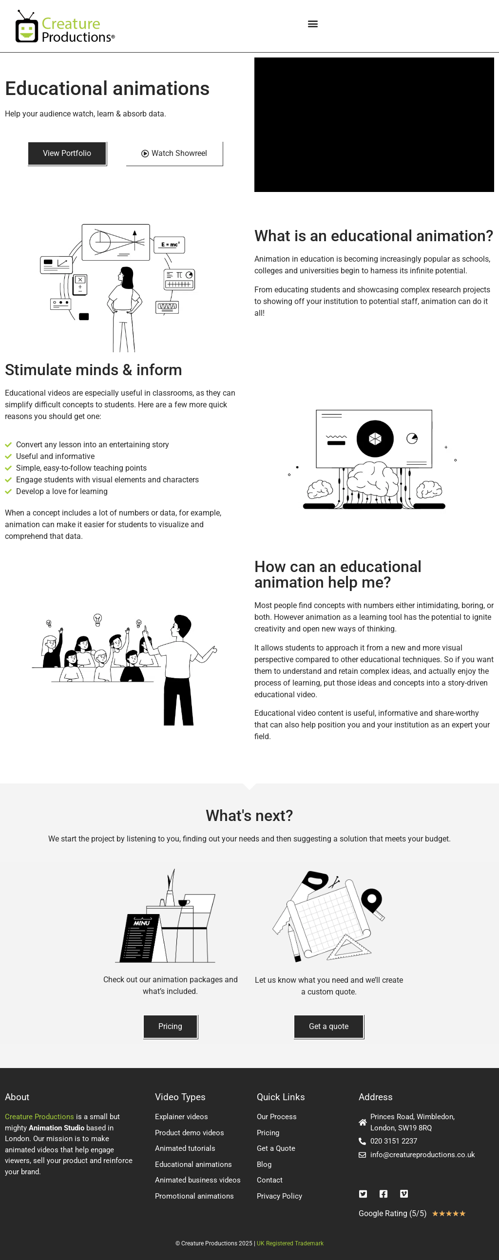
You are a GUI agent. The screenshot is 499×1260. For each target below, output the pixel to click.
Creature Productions (39, 1116)
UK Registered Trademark (290, 1243)
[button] (312, 24)
